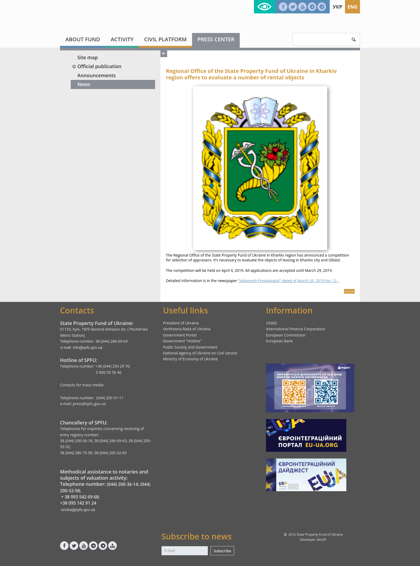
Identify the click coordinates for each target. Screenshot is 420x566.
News (83, 84)
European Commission (286, 335)
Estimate (349, 291)
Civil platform (165, 39)
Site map (87, 57)
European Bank (279, 340)
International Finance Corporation (295, 328)
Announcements (96, 75)
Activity (122, 39)
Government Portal (180, 335)
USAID (271, 322)
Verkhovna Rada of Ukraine (187, 328)
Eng (352, 6)
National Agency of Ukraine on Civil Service (200, 353)
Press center (215, 39)
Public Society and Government (190, 347)
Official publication (96, 66)
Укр (337, 6)
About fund (82, 39)
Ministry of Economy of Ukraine (190, 358)
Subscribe (222, 550)
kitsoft (321, 539)
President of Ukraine (181, 322)
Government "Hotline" (182, 340)
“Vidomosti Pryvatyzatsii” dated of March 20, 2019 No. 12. (289, 280)
